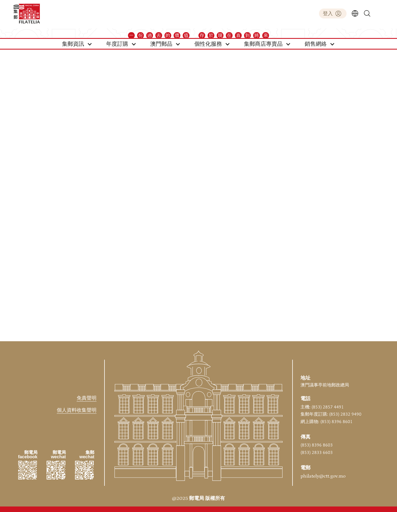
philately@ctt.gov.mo (323, 476)
